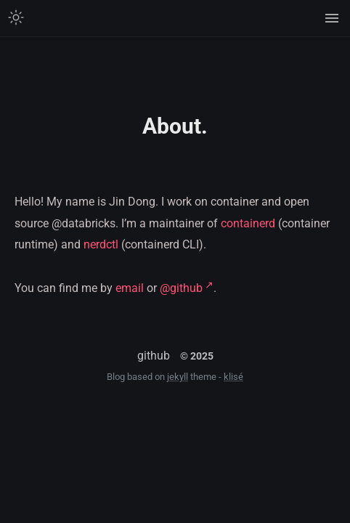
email (129, 288)
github (153, 355)
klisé (233, 376)
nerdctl (101, 244)
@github (181, 288)
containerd (248, 223)
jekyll (177, 376)
